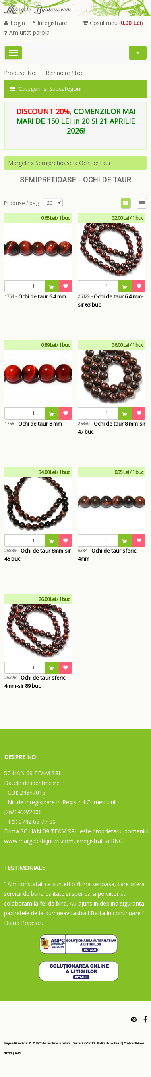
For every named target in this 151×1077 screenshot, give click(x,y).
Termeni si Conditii (84, 1043)
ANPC (18, 1053)
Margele (18, 163)
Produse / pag (21, 203)
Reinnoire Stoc (64, 73)
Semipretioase (54, 163)
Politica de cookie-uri (109, 1043)
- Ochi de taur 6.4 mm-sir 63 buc (110, 300)
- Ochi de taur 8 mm (33, 423)
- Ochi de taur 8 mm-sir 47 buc (111, 427)
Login (14, 23)
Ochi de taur (95, 163)
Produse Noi (20, 73)
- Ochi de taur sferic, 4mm (107, 554)
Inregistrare (49, 23)
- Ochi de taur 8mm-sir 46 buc (37, 554)
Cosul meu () (113, 23)
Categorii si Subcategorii (45, 88)
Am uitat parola (27, 32)
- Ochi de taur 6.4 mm (35, 296)
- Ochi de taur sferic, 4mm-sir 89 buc (35, 681)
